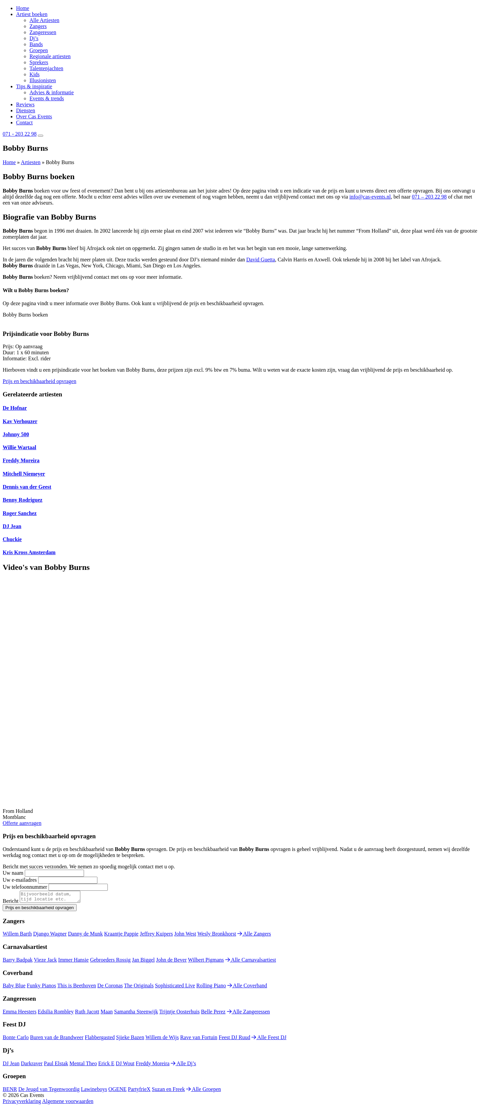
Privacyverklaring (22, 1103)
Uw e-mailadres (20, 880)
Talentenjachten (46, 68)
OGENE (117, 1091)
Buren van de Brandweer (57, 1039)
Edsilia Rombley (56, 1013)
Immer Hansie (73, 962)
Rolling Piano (211, 987)
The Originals (139, 987)
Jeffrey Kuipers (156, 936)
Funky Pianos (41, 987)
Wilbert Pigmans (206, 962)
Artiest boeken (32, 14)
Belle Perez (213, 1013)
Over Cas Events (34, 116)
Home (22, 8)
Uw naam (13, 873)
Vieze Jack (45, 962)
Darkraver (32, 1065)
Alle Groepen (203, 1091)
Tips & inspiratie (34, 86)
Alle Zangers (254, 936)
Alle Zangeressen (248, 1013)
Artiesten (31, 162)
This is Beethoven (76, 987)
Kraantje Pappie (121, 936)
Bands (36, 44)
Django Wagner (50, 936)
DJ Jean (11, 1065)
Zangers (38, 26)
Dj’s (33, 38)
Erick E (106, 1065)
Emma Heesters (19, 1013)
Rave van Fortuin (198, 1039)
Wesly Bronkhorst (216, 936)
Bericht (10, 903)
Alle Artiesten (44, 20)
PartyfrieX (139, 1091)
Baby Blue (14, 987)
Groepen (38, 50)
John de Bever (171, 962)
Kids (34, 74)
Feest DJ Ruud (234, 1039)
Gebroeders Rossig (110, 962)
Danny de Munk (85, 936)
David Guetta (260, 259)
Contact (24, 122)
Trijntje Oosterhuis (179, 1013)
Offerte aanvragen (22, 823)
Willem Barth (17, 936)
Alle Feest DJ (268, 1039)
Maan (106, 1013)
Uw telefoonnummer (25, 887)
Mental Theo (83, 1065)
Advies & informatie (51, 92)
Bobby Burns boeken (25, 315)
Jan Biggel (143, 962)
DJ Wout (125, 1065)
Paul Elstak (56, 1065)
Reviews (25, 104)
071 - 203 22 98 (19, 134)
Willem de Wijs (162, 1039)
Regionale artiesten (50, 56)
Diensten (25, 110)
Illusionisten (42, 80)
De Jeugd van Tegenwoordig (49, 1091)
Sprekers (38, 62)
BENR (10, 1091)
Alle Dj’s (183, 1065)
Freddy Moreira (153, 1065)
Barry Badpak (17, 962)
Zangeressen (42, 32)
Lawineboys (94, 1091)
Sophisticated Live (175, 987)
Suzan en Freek (168, 1091)
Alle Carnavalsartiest (250, 962)
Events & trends (46, 98)
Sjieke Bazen (130, 1039)
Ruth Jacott (87, 1013)
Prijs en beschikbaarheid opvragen (39, 381)
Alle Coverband (247, 987)
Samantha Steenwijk (136, 1013)
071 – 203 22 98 (429, 197)
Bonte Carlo (16, 1039)
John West (185, 936)
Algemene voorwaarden (67, 1103)
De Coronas (110, 987)
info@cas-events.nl (370, 197)
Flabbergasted (99, 1039)
